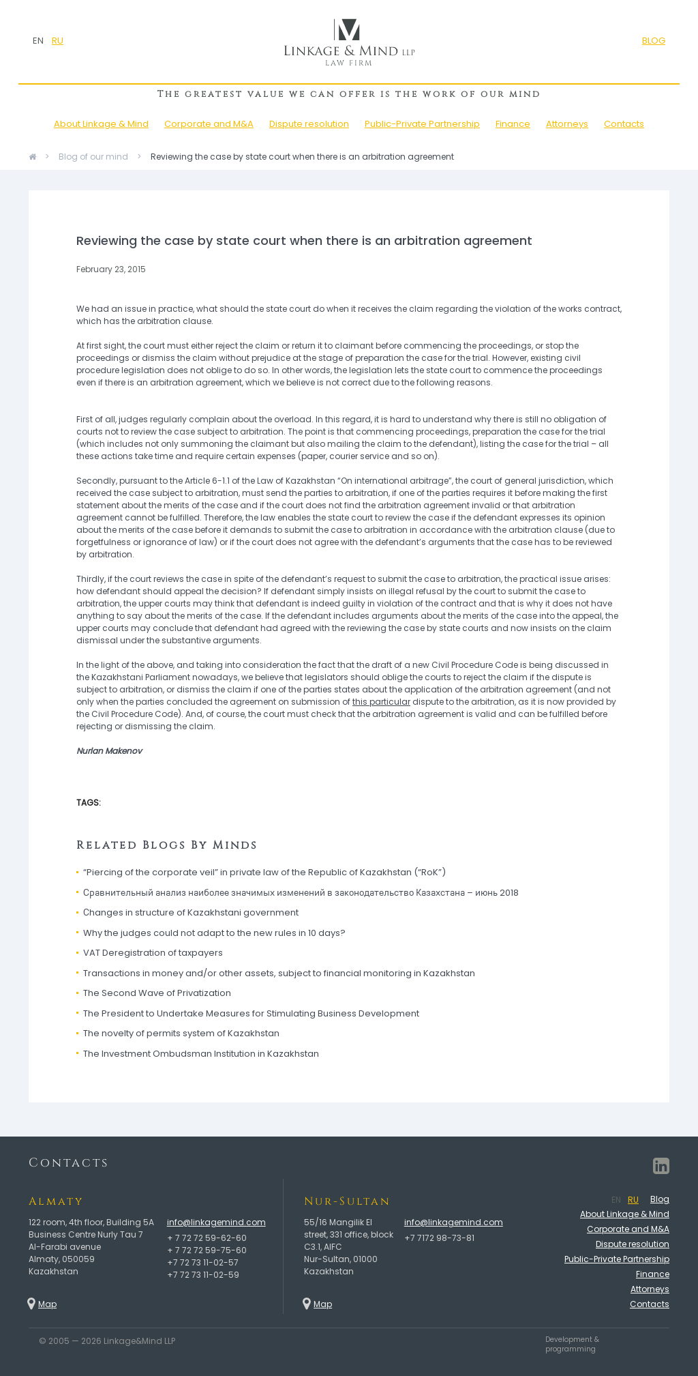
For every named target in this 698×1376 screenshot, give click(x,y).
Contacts (624, 123)
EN (38, 40)
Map (47, 1304)
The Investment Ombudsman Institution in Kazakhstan (201, 1053)
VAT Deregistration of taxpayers (153, 952)
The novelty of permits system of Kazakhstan (181, 1033)
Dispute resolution (309, 123)
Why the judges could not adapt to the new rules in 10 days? (214, 932)
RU (57, 40)
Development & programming (572, 1344)
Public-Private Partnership (422, 123)
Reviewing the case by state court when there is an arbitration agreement (302, 156)
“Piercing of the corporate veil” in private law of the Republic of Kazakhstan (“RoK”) (264, 872)
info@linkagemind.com (216, 1222)
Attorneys (567, 123)
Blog (659, 1199)
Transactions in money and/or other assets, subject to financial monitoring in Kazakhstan (279, 973)
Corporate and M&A (209, 123)
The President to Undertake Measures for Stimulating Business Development (251, 1013)
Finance (513, 123)
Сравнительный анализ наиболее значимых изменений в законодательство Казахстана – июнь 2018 (301, 892)
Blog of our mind (93, 156)
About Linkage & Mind (101, 123)
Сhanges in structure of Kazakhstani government (191, 912)
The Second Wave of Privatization (157, 992)
